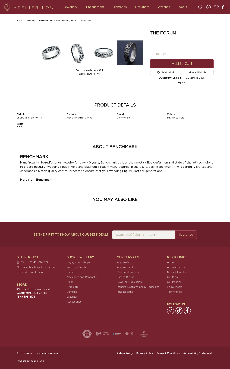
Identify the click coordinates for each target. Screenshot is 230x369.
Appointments (126, 267)
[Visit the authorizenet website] (87, 333)
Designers (142, 7)
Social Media (174, 287)
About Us (173, 262)
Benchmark (123, 118)
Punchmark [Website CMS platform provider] (37, 361)
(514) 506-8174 (89, 73)
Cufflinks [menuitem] (72, 292)
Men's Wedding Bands (66, 20)
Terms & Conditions (168, 353)
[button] (200, 7)
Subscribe (186, 234)
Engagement (95, 7)
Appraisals (123, 262)
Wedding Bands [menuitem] (76, 267)
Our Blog (172, 277)
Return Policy (124, 353)
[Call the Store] (26, 297)
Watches (164, 7)
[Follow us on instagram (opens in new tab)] (170, 310)
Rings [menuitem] (70, 282)
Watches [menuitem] (72, 297)
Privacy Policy (144, 353)
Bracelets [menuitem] (72, 287)
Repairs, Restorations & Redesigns (138, 287)
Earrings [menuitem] (71, 272)
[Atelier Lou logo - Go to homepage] (28, 7)
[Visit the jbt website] (130, 333)
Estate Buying (125, 277)
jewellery (30, 20)
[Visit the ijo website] (102, 333)
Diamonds (120, 7)
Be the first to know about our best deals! (71, 234)
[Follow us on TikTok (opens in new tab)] (178, 310)
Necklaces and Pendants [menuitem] (82, 277)
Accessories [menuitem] (74, 301)
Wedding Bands (46, 20)
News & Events (176, 272)
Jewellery (70, 7)
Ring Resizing (125, 292)
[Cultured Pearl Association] (144, 333)
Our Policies (174, 282)
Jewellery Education (129, 282)
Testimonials (174, 292)
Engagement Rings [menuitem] (78, 262)
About (183, 7)
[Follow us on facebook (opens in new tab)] (187, 310)
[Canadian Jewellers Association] (117, 333)
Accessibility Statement (197, 353)
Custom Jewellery (128, 272)
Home (19, 20)
